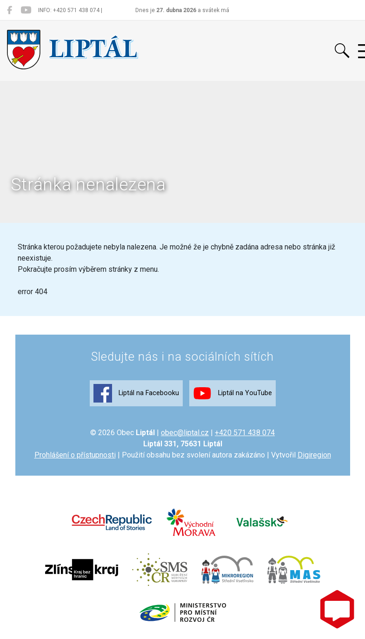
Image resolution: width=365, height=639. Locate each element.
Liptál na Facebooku (136, 393)
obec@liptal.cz (185, 432)
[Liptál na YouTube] (25, 10)
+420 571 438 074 (245, 432)
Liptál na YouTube (232, 393)
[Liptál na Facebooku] (9, 10)
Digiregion (314, 455)
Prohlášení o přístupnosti (75, 455)
